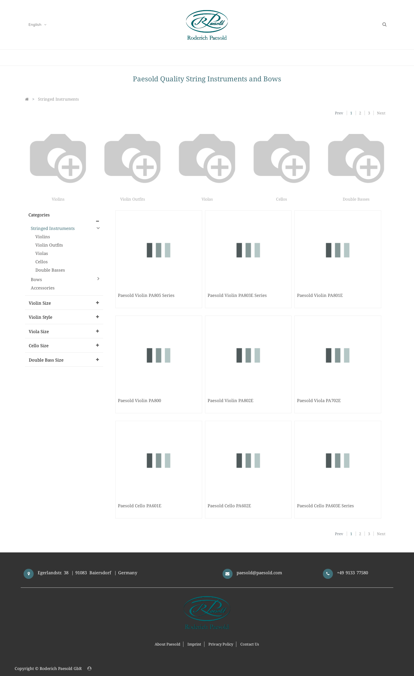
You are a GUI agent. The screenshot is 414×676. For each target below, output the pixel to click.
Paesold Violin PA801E (320, 295)
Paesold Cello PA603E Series (325, 505)
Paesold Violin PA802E (230, 400)
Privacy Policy (220, 644)
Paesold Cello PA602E (229, 505)
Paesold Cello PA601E (139, 505)
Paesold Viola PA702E (319, 400)
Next (381, 113)
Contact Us (249, 644)
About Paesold (167, 644)
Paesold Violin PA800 (139, 400)
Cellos (281, 199)
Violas (207, 199)
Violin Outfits (132, 199)
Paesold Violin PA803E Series (237, 295)
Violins (58, 199)
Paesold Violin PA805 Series (146, 295)
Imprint (194, 644)
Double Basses (356, 199)
